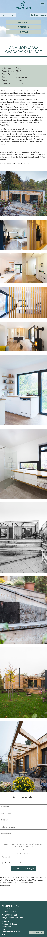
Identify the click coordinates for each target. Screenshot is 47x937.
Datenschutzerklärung (11, 932)
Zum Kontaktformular (38, 15)
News (4, 929)
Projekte (5, 921)
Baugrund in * (23, 855)
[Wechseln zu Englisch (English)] (4, 15)
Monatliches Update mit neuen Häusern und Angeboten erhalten (23, 847)
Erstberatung (23, 27)
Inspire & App (23, 22)
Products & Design (9, 924)
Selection (23, 32)
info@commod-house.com (13, 918)
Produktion (6, 927)
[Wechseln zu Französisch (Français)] (12, 15)
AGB (3, 934)
